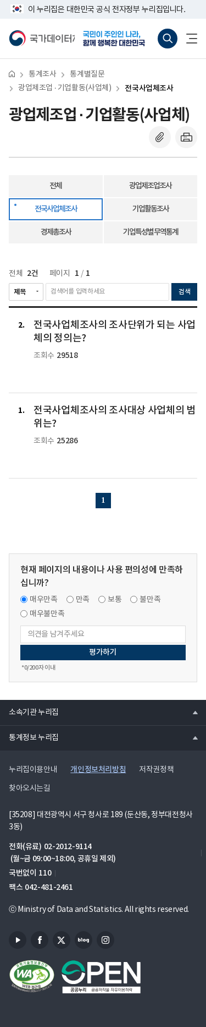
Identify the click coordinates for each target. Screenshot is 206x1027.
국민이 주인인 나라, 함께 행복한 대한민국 (117, 38)
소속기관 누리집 (29, 712)
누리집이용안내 (33, 769)
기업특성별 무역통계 (150, 232)
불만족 (150, 599)
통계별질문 (87, 74)
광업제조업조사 (150, 186)
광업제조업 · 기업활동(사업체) (64, 88)
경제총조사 (56, 232)
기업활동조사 (150, 209)
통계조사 (42, 74)
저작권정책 (156, 769)
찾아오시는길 (30, 788)
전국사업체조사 (149, 88)
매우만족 (44, 599)
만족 (83, 599)
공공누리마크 (101, 977)
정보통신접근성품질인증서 (32, 977)
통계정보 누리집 (29, 737)
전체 (55, 186)
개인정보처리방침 (98, 769)
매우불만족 (47, 614)
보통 (114, 599)
